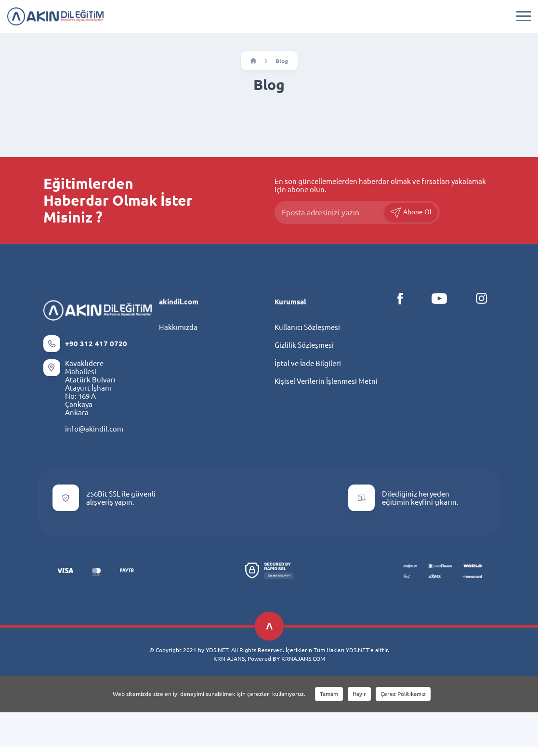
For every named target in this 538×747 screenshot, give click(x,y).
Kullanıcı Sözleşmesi (307, 362)
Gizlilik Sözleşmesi (304, 380)
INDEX (432, 17)
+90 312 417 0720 (96, 378)
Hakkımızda (178, 362)
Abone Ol (411, 247)
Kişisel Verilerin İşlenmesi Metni (326, 416)
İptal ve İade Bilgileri (308, 398)
